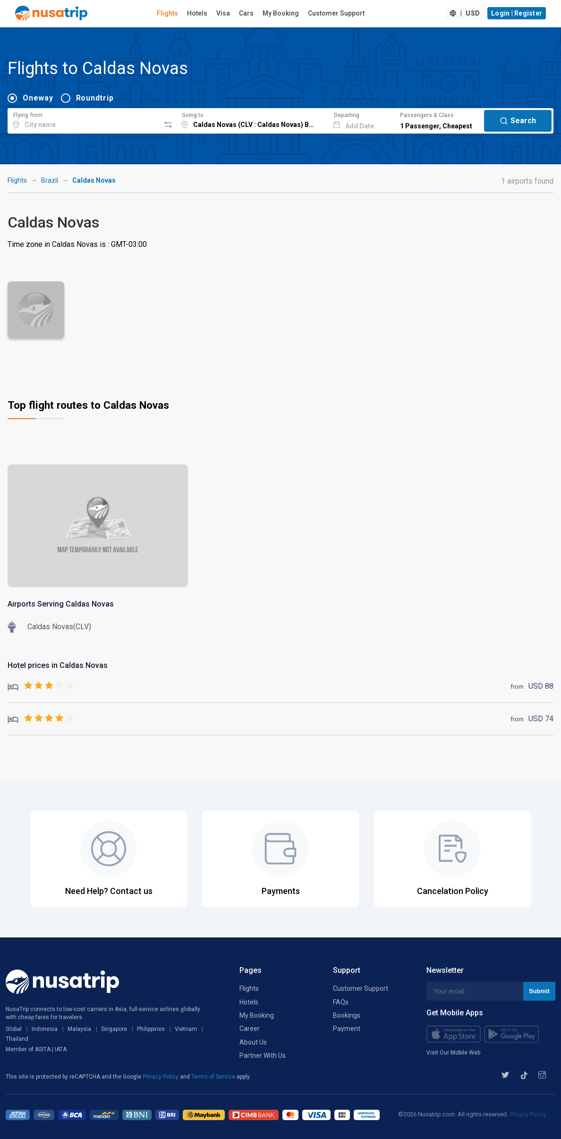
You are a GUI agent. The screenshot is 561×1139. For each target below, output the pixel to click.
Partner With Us (262, 1055)
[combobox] (84, 119)
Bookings (346, 1015)
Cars (246, 13)
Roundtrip (95, 97)
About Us (253, 1042)
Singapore (114, 1029)
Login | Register (516, 13)
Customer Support (336, 13)
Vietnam (186, 1029)
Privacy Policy (161, 1076)
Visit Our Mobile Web (453, 1052)
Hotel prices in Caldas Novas (58, 665)
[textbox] (84, 119)
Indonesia (45, 1029)
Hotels (197, 13)
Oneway (38, 97)
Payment (346, 1028)
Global (14, 1029)
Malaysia (79, 1029)
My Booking (281, 13)
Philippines (151, 1029)
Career (249, 1028)
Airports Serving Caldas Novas (61, 603)
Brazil (49, 180)
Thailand (17, 1039)
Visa (223, 13)
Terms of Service (214, 1076)
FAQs (340, 1002)
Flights (167, 13)
